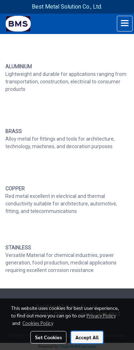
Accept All (87, 337)
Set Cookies (48, 337)
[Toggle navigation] (125, 23)
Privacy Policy (101, 315)
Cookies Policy (38, 323)
